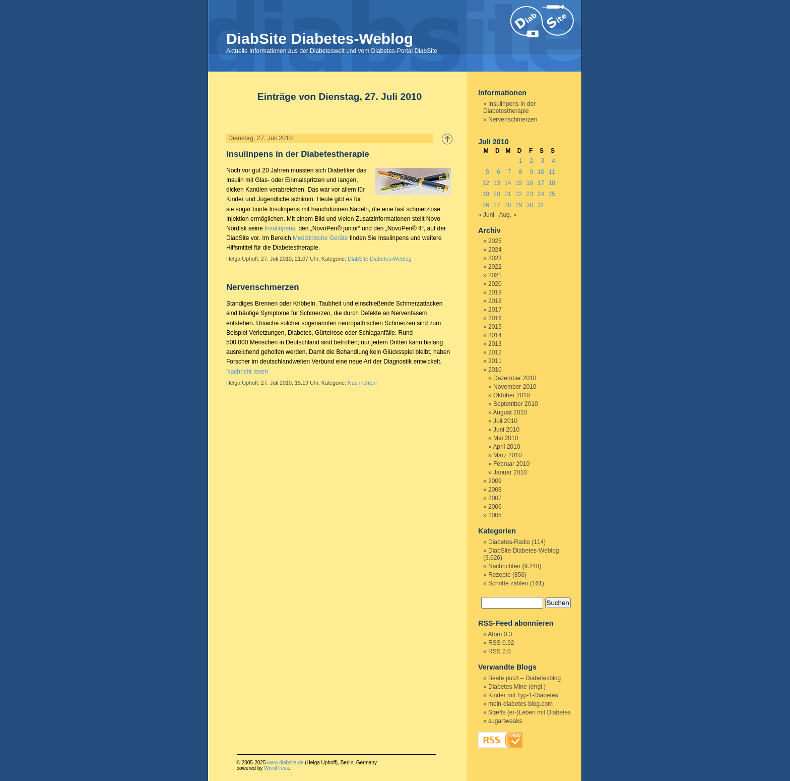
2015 (495, 326)
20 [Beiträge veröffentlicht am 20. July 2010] (496, 194)
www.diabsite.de (285, 762)
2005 (495, 515)
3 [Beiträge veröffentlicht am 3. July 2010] (542, 160)
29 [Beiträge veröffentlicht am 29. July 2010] (518, 205)
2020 (495, 283)
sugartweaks (505, 721)
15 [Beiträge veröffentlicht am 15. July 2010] (518, 183)
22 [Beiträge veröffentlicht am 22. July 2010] (518, 194)
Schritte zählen (508, 583)
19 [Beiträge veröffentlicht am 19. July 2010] (485, 194)
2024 (495, 249)
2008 (495, 489)
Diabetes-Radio (509, 542)
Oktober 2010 (511, 395)
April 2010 (506, 446)
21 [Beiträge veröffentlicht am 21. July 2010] (507, 194)
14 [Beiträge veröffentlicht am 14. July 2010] (507, 183)
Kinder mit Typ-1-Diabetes (523, 695)
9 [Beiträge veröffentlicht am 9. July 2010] (532, 171)
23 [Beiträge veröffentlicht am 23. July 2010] (529, 194)
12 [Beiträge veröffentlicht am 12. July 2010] (485, 183)
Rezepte (499, 574)
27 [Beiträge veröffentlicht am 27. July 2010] (496, 205)
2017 (495, 309)
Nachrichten (362, 383)
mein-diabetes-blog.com (520, 703)
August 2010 (509, 412)
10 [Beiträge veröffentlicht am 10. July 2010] (541, 171)
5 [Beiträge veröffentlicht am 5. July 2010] (487, 171)
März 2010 (507, 455)
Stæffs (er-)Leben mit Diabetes (529, 712)
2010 (495, 369)
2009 (495, 481)
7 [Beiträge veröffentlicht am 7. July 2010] (509, 171)
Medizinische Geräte (320, 238)
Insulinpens (280, 228)
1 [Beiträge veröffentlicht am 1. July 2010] (520, 160)
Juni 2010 (506, 429)
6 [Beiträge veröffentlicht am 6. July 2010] (498, 171)
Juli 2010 (505, 421)
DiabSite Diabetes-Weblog (319, 38)
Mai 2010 (505, 438)
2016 (495, 318)
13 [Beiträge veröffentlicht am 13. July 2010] (496, 183)
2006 (495, 506)
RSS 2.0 (499, 651)
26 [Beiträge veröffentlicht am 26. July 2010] (485, 205)
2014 (495, 335)
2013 (495, 343)
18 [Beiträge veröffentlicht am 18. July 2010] (552, 183)
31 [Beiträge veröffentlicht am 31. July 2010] (541, 205)
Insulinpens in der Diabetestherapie (297, 154)
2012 (495, 352)
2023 (495, 258)
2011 (495, 361)
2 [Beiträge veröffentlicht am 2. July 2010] (532, 160)
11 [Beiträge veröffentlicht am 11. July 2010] (552, 171)
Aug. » (507, 214)
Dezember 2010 (514, 378)
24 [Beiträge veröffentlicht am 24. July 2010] (541, 194)
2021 (495, 275)
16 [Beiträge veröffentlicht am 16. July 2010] (529, 183)
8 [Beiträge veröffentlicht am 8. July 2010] (520, 171)
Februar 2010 (511, 463)
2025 (495, 241)
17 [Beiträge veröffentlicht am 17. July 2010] (541, 183)
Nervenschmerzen (262, 287)
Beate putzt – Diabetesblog (524, 678)
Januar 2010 (510, 472)
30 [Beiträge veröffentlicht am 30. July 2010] (529, 205)
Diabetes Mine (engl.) (517, 686)
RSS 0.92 (501, 642)
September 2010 (515, 403)
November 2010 (514, 386)
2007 (495, 498)
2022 (495, 266)
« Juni (486, 214)
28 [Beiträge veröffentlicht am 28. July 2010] (507, 205)
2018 (495, 301)
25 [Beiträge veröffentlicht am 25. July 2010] (552, 194)
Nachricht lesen (247, 371)
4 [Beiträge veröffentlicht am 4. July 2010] (553, 160)
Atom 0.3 (500, 634)
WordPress (276, 768)
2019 (495, 292)
